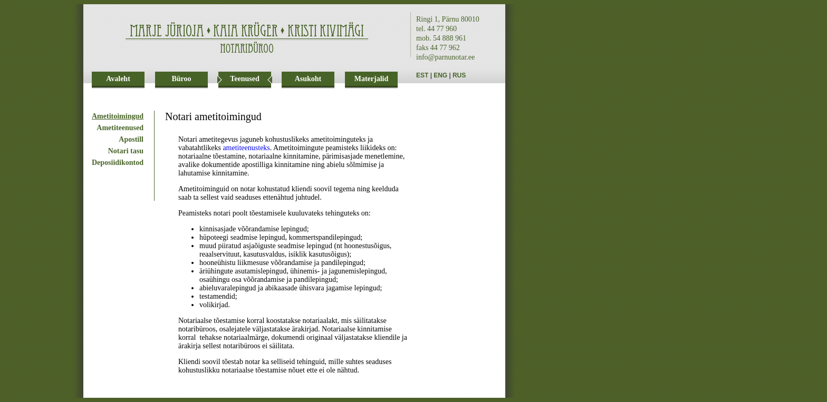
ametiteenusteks (246, 148)
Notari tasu (125, 151)
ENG (440, 75)
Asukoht (308, 79)
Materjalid (371, 79)
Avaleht (118, 79)
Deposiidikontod (117, 162)
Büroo (181, 79)
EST (422, 75)
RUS (459, 75)
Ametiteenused (120, 128)
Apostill (131, 139)
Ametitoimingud (117, 116)
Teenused (244, 79)
